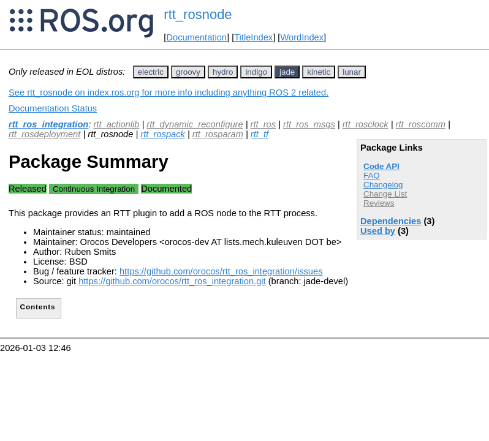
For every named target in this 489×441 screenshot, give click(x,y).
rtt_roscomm (420, 124)
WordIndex (302, 37)
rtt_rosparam (217, 134)
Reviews (378, 203)
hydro (223, 72)
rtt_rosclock (366, 124)
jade (287, 72)
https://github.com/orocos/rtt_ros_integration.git (172, 281)
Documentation (196, 37)
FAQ (371, 175)
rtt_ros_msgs (309, 124)
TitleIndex (253, 37)
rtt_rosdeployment (44, 134)
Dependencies (390, 221)
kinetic (318, 72)
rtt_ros (263, 124)
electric (151, 72)
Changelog (383, 184)
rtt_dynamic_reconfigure (194, 124)
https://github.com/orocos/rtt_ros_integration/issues (221, 271)
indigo (256, 72)
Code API (381, 166)
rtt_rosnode (198, 14)
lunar (352, 72)
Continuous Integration (94, 189)
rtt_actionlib (116, 124)
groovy (188, 72)
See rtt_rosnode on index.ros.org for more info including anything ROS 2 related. (168, 92)
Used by (377, 231)
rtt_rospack (162, 134)
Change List (385, 193)
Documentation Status (53, 108)
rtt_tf (259, 134)
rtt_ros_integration (48, 124)
